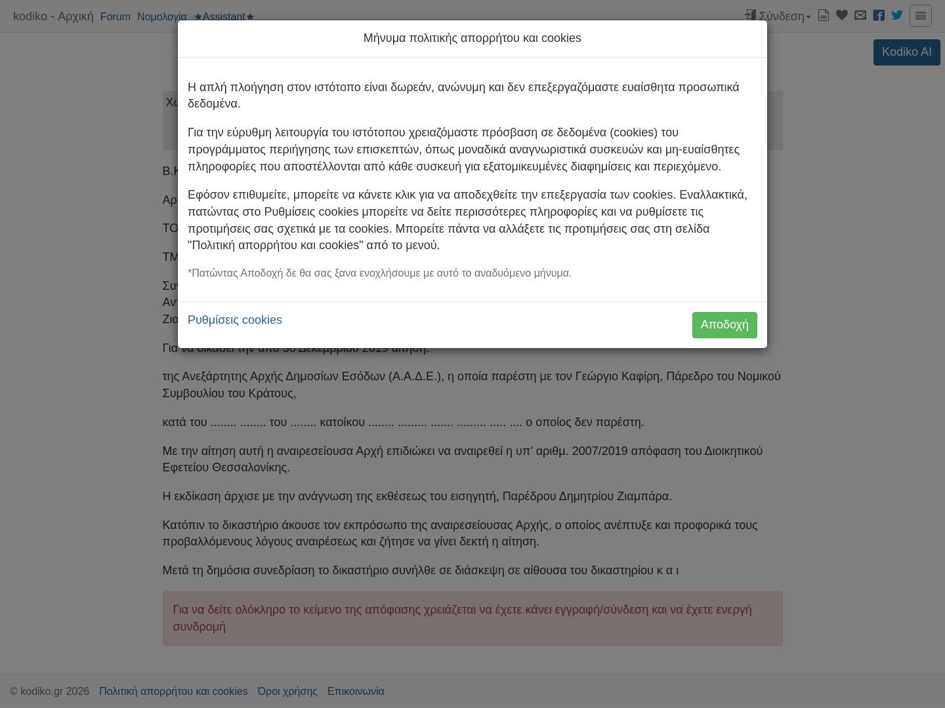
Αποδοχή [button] (725, 324)
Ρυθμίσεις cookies (235, 319)
